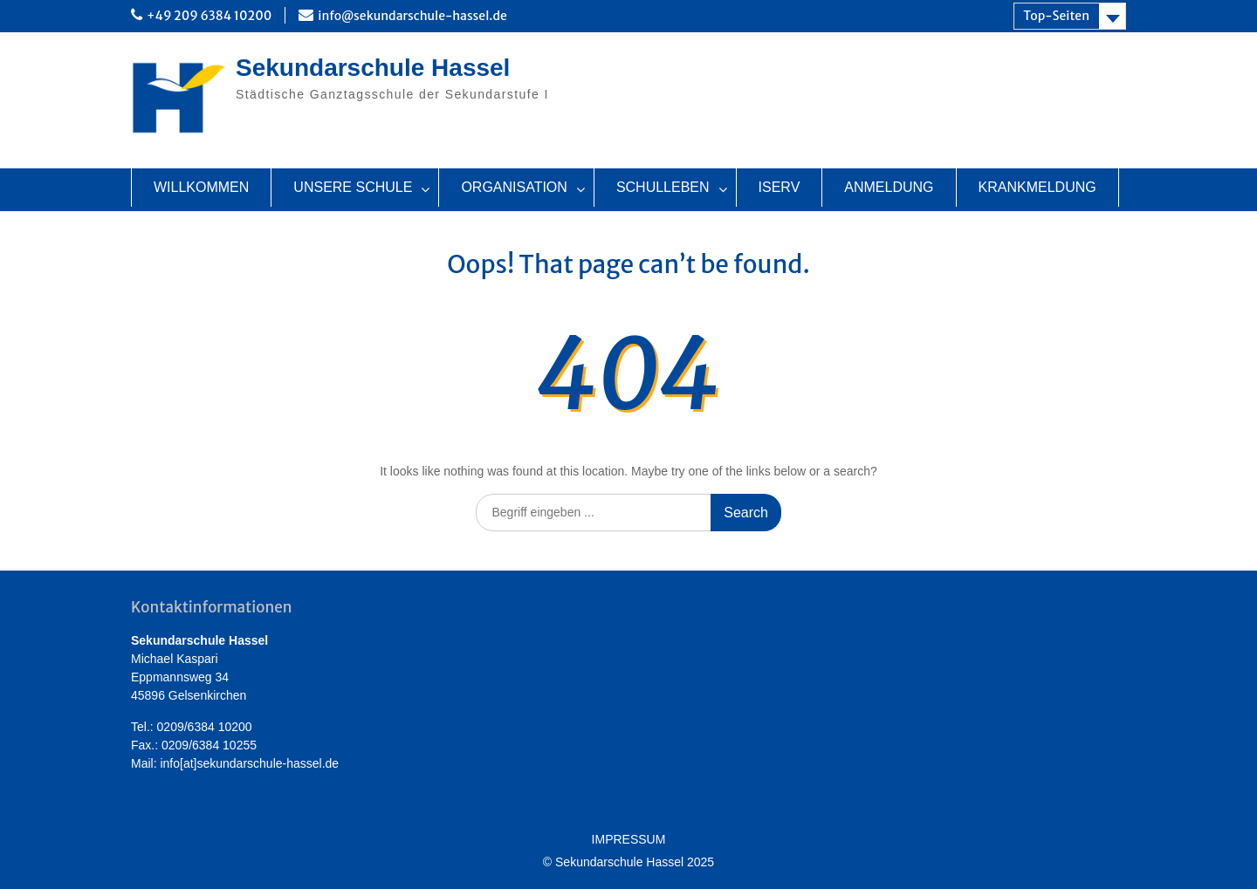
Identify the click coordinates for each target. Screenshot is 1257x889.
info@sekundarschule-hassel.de (412, 16)
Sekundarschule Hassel (373, 67)
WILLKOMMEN (201, 187)
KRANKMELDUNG (1037, 187)
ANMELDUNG (888, 187)
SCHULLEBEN (663, 187)
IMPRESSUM (629, 839)
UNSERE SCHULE (352, 187)
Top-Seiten (1056, 16)
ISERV (779, 187)
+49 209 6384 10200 (209, 16)
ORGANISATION (514, 187)
